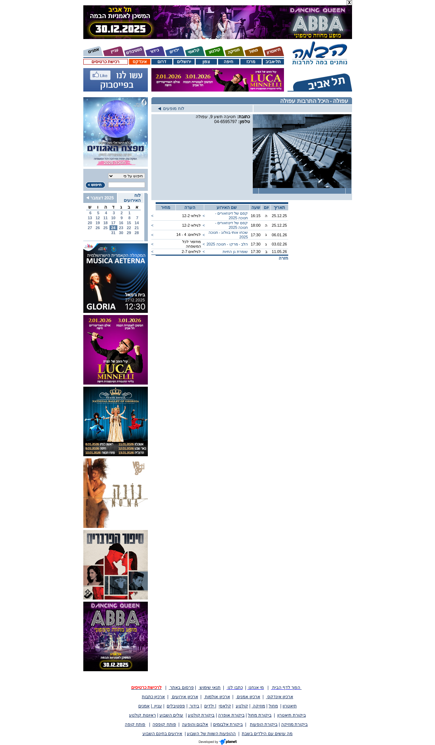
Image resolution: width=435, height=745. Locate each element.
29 (129, 233)
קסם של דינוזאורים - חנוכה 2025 (231, 215)
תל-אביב (273, 61)
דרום (161, 61)
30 (121, 233)
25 (105, 228)
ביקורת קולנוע (201, 715)
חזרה (283, 258)
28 (136, 233)
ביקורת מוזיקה (294, 724)
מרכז (250, 61)
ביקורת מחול (259, 715)
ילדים (209, 705)
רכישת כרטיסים (105, 61)
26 (97, 228)
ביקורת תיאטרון (291, 715)
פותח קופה (135, 724)
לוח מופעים (171, 108)
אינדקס (140, 61)
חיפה (228, 61)
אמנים (144, 705)
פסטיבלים (176, 705)
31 (113, 233)
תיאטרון (290, 705)
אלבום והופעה (195, 724)
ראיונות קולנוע (142, 715)
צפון (206, 61)
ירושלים (184, 61)
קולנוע (242, 705)
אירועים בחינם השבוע (163, 733)
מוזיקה (258, 705)
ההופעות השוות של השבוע (211, 733)
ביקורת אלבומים (228, 724)
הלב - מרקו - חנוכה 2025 (227, 244)
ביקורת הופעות (264, 724)
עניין (157, 705)
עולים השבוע (171, 715)
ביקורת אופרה (231, 715)
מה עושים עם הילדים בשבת (267, 733)
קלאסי (225, 705)
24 (113, 228)
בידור (194, 705)
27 (90, 228)
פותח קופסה (164, 724)
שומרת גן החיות (235, 251)
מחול (273, 705)
